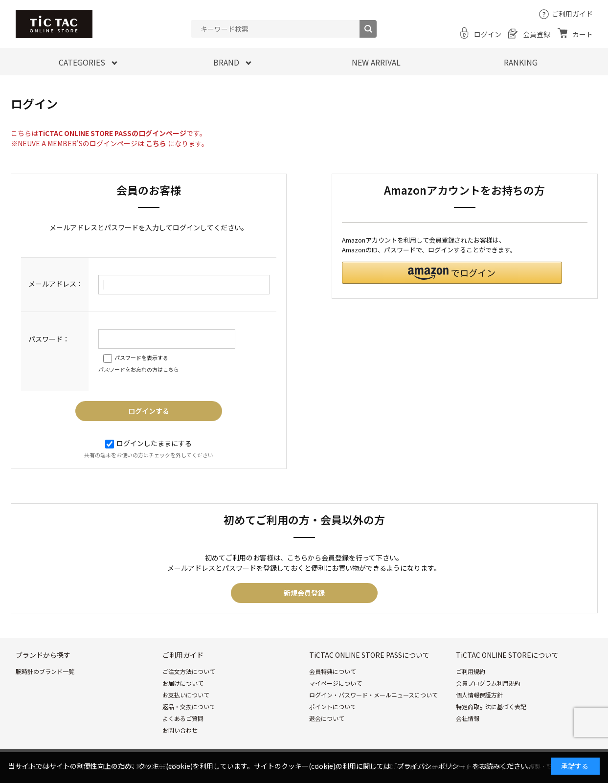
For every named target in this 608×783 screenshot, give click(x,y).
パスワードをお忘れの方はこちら (138, 369)
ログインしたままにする (148, 443)
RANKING (521, 62)
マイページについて (335, 683)
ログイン (487, 34)
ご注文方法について (188, 671)
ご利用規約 (470, 671)
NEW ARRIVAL (376, 62)
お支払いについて (185, 695)
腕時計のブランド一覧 (45, 671)
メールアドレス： (55, 284)
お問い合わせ (180, 730)
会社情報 (467, 718)
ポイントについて (332, 706)
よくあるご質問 (182, 718)
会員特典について (332, 671)
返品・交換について (188, 706)
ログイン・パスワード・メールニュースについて (373, 695)
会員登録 (536, 34)
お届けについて (182, 683)
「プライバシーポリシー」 (431, 766)
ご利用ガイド (572, 14)
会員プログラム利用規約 (488, 683)
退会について (326, 718)
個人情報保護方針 (479, 695)
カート (582, 34)
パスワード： (48, 339)
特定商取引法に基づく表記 (491, 706)
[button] (452, 273)
